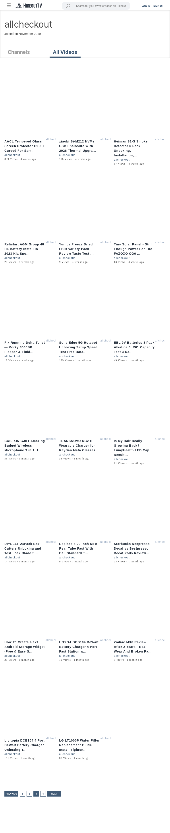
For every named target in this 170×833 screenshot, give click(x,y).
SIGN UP (158, 6)
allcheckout (53, 139)
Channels (19, 52)
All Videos (65, 52)
